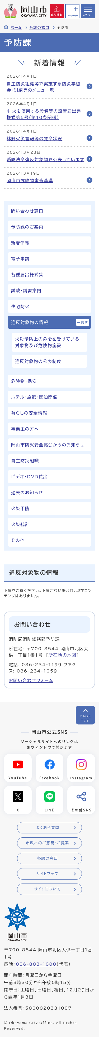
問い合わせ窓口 (27, 211)
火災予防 (20, 508)
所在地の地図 (63, 655)
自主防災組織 (25, 461)
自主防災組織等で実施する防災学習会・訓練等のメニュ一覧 (44, 87)
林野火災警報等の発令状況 (34, 139)
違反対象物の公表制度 (38, 361)
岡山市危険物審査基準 (30, 180)
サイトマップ (47, 874)
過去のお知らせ (27, 492)
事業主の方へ (25, 429)
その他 (18, 540)
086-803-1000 (36, 964)
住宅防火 (20, 306)
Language (72, 15)
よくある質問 (47, 827)
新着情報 (20, 243)
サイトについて (47, 889)
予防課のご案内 (27, 227)
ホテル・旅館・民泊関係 (34, 397)
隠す (84, 322)
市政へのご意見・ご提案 (47, 843)
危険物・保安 (24, 381)
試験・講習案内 (26, 290)
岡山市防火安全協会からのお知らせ (47, 445)
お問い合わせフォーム (31, 680)
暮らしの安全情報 (29, 413)
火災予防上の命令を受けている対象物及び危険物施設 (47, 342)
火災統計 (20, 524)
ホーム (16, 27)
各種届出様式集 (27, 275)
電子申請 (20, 259)
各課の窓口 (39, 27)
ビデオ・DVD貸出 (29, 476)
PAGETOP (85, 718)
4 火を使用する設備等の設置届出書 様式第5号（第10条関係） (44, 114)
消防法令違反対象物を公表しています (45, 159)
